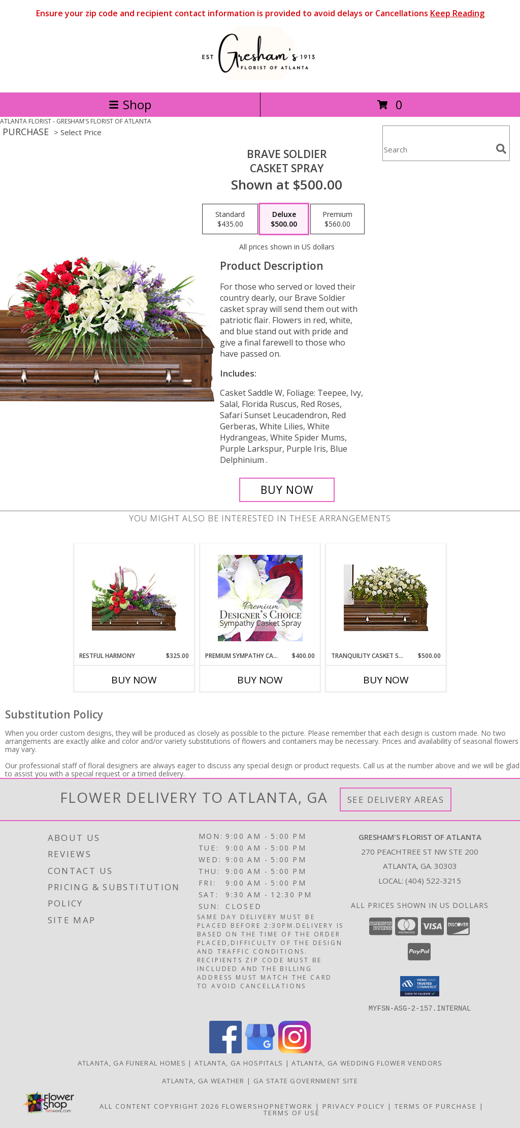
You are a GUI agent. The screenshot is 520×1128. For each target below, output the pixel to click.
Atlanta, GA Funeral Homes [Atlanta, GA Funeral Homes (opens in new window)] (132, 1062)
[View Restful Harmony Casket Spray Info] (134, 598)
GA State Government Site (305, 1080)
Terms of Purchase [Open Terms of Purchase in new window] (436, 1105)
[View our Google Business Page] (260, 1050)
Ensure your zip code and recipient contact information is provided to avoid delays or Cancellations (260, 13)
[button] (419, 986)
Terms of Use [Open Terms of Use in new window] (292, 1112)
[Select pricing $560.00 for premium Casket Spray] (337, 219)
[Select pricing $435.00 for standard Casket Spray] (230, 219)
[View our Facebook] (225, 1050)
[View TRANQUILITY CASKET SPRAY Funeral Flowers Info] (386, 598)
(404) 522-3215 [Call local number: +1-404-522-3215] (433, 880)
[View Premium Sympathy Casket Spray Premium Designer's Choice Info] (260, 597)
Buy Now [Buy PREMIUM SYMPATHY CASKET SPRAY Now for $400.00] (260, 679)
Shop (130, 104)
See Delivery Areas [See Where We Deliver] (395, 799)
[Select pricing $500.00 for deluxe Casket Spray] (284, 219)
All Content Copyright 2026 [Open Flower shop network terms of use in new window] (159, 1105)
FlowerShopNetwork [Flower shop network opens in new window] (267, 1105)
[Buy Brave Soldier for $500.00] (287, 490)
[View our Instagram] (294, 1050)
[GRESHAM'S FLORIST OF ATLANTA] (260, 77)
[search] (501, 148)
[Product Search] (437, 150)
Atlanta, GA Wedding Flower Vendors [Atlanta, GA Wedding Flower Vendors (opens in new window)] (366, 1062)
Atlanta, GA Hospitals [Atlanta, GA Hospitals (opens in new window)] (238, 1062)
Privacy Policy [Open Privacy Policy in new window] (353, 1105)
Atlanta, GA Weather (203, 1080)
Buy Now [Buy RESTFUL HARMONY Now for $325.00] (134, 679)
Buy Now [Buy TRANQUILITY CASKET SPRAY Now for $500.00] (386, 679)
